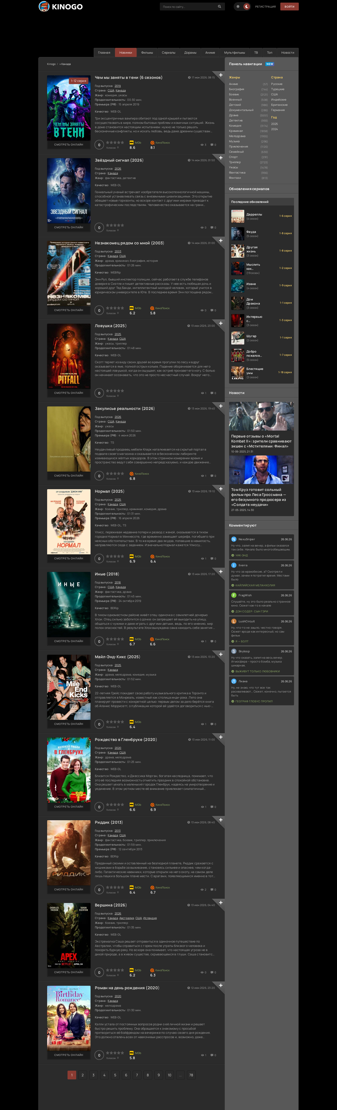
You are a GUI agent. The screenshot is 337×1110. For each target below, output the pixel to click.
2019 (118, 86)
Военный (235, 99)
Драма (233, 115)
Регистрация (265, 6)
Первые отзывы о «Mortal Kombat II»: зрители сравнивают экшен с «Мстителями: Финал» (261, 441)
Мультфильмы (234, 52)
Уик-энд (239, 555)
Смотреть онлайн (68, 144)
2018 (113, 574)
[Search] (219, 6)
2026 (137, 160)
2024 (274, 129)
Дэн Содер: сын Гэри (249, 611)
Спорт (233, 157)
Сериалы (168, 52)
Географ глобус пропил (252, 701)
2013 (116, 822)
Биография (236, 89)
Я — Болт (240, 641)
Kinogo (51, 64)
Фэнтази (235, 178)
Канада (121, 90)
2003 (158, 242)
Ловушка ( (105, 325)
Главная (104, 52)
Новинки (125, 52)
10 (170, 1075)
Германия (278, 110)
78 (191, 1075)
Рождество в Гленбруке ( (120, 739)
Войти (289, 6)
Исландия (150, 918)
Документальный (241, 110)
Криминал (236, 131)
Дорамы (190, 52)
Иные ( (101, 574)
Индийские (278, 99)
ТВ (256, 52)
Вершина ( (105, 905)
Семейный (236, 152)
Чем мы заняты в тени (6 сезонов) (129, 77)
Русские (276, 84)
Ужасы (233, 167)
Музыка (234, 141)
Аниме (210, 52)
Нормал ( (104, 491)
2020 (150, 739)
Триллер (235, 162)
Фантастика (237, 172)
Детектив (236, 120)
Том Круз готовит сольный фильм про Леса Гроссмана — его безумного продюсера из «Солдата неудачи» (258, 497)
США (111, 90)
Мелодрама (237, 136)
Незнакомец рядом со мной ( (124, 242)
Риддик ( (103, 822)
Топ (269, 52)
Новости (287, 52)
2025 (120, 325)
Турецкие (277, 89)
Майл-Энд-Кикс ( (112, 656)
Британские (279, 105)
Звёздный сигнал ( (113, 160)
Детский (235, 105)
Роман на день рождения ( (121, 987)
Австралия (126, 918)
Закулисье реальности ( (119, 408)
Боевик (234, 94)
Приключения (238, 146)
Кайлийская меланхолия (253, 585)
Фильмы (147, 52)
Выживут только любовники (255, 671)
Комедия (235, 126)
